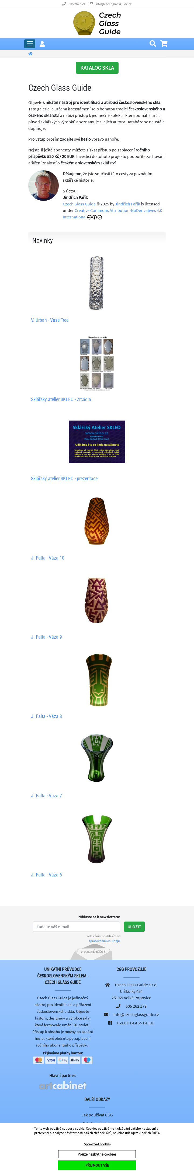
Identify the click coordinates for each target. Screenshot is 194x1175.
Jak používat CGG (97, 1115)
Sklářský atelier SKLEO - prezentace (64, 478)
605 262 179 (77, 4)
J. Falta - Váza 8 (46, 716)
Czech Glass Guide (79, 203)
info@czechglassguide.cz (113, 4)
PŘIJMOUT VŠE (97, 1165)
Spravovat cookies (97, 1144)
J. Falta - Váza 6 (46, 875)
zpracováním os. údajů (104, 941)
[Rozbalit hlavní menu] (29, 43)
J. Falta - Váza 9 (46, 637)
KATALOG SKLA (97, 67)
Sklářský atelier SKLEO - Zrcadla (61, 399)
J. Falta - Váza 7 (46, 795)
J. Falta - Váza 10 (47, 558)
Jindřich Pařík (127, 203)
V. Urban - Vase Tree (49, 320)
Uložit (134, 926)
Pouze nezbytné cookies (97, 1154)
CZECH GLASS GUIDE (135, 1022)
